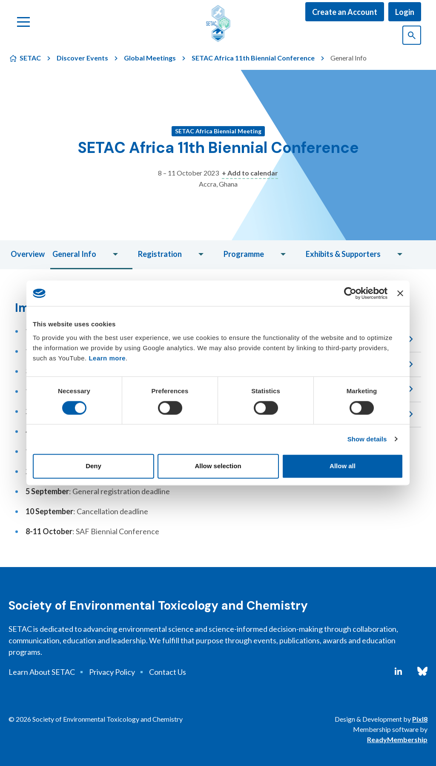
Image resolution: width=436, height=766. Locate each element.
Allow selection (218, 466)
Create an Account (344, 12)
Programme (244, 254)
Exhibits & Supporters (343, 254)
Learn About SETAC (42, 672)
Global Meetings (150, 58)
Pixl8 (419, 719)
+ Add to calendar (250, 173)
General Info (74, 254)
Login (404, 12)
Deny (93, 466)
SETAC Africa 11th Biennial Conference (253, 58)
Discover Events (82, 58)
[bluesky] (422, 671)
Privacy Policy (112, 672)
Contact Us (167, 672)
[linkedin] (398, 671)
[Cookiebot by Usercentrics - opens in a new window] (350, 293)
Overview (28, 254)
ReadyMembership (397, 739)
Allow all (343, 466)
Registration (160, 254)
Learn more (107, 358)
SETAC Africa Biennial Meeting (218, 131)
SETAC (30, 58)
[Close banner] (400, 293)
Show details (367, 439)
